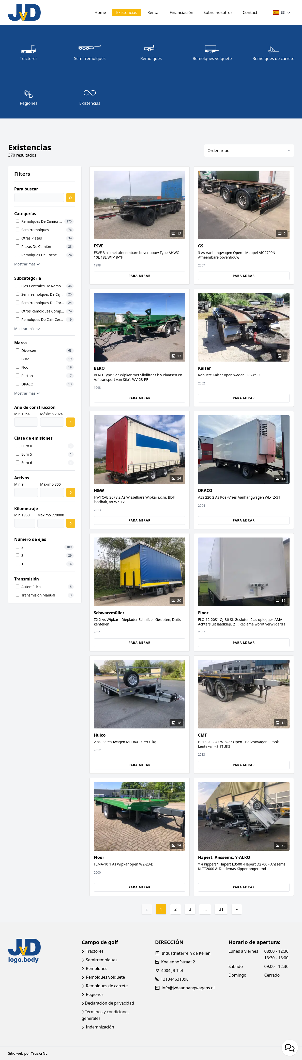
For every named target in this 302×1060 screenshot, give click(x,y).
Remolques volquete (105, 977)
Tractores (94, 951)
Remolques (96, 968)
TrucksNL (39, 1053)
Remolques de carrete (107, 986)
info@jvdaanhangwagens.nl (188, 988)
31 (221, 909)
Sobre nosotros (218, 12)
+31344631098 (175, 979)
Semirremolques (101, 960)
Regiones (94, 994)
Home (100, 12)
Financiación (181, 12)
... (205, 909)
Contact (250, 12)
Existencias (126, 12)
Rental (153, 12)
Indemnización (100, 1027)
